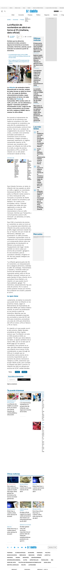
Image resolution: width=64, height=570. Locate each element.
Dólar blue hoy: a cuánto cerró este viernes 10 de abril (38, 488)
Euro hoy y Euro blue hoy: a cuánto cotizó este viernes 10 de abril (38, 514)
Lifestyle (47, 555)
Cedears (49, 236)
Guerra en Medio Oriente (38, 7)
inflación (12, 87)
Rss (52, 560)
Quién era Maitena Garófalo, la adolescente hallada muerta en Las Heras (41, 156)
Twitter (8, 547)
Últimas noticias (20, 552)
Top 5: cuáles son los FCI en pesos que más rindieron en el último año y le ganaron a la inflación (19, 61)
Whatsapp (25, 547)
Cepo (24, 7)
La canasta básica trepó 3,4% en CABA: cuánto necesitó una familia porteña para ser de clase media (19, 56)
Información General (13, 560)
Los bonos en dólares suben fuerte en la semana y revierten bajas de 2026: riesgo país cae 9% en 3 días (40, 176)
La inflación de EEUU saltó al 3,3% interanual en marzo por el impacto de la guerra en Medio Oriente (30, 169)
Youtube (22, 547)
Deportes (26, 557)
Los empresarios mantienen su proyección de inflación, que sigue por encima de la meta (25, 407)
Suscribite (24, 379)
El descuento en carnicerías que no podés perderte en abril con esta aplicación (38, 47)
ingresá (60, 11)
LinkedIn (18, 547)
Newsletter (61, 14)
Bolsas (39, 236)
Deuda (29, 7)
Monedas (35, 236)
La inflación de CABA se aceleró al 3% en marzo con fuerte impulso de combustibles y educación (12, 409)
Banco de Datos (12, 555)
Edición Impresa (36, 557)
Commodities (44, 236)
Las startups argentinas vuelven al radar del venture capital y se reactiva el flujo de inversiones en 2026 (38, 78)
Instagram (14, 547)
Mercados (22, 555)
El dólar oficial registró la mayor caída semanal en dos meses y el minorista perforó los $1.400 (25, 516)
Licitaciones (32, 565)
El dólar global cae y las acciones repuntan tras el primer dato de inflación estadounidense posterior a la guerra (25, 534)
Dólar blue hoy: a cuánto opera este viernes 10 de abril (12, 531)
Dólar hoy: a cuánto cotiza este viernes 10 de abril (12, 513)
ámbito (9, 19)
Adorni (11, 7)
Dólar (13, 15)
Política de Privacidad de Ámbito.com (30, 562)
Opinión (55, 15)
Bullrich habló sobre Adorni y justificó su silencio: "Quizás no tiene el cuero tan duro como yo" (38, 61)
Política (38, 15)
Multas (23, 565)
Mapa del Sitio (11, 562)
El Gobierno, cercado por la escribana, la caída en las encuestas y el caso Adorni (40, 139)
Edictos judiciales (13, 565)
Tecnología (44, 560)
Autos (25, 560)
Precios (22, 19)
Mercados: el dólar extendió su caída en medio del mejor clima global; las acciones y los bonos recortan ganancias (38, 113)
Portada (9, 552)
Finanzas (30, 15)
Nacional (10, 557)
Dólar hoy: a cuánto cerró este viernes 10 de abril (25, 488)
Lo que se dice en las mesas (51, 7)
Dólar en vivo (17, 7)
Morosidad (62, 7)
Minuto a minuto (12, 484)
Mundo (18, 557)
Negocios (46, 15)
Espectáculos (34, 560)
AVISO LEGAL (47, 562)
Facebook (11, 547)
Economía (21, 15)
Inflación (24, 372)
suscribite (56, 11)
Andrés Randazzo (12, 37)
